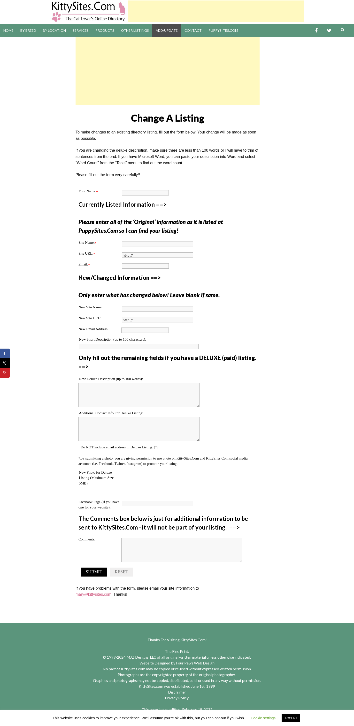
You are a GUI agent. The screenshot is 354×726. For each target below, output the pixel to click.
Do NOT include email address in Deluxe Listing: (117, 447)
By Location (54, 30)
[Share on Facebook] (5, 353)
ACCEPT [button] (291, 718)
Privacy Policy (177, 697)
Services (81, 30)
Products (104, 30)
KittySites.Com (193, 639)
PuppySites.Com (223, 30)
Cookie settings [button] (263, 718)
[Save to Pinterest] (5, 373)
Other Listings (135, 30)
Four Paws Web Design (195, 663)
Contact (193, 30)
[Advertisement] (216, 11)
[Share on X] (5, 363)
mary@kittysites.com (93, 594)
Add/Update (167, 30)
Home (8, 30)
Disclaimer (177, 692)
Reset (121, 572)
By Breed (28, 30)
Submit (94, 572)
